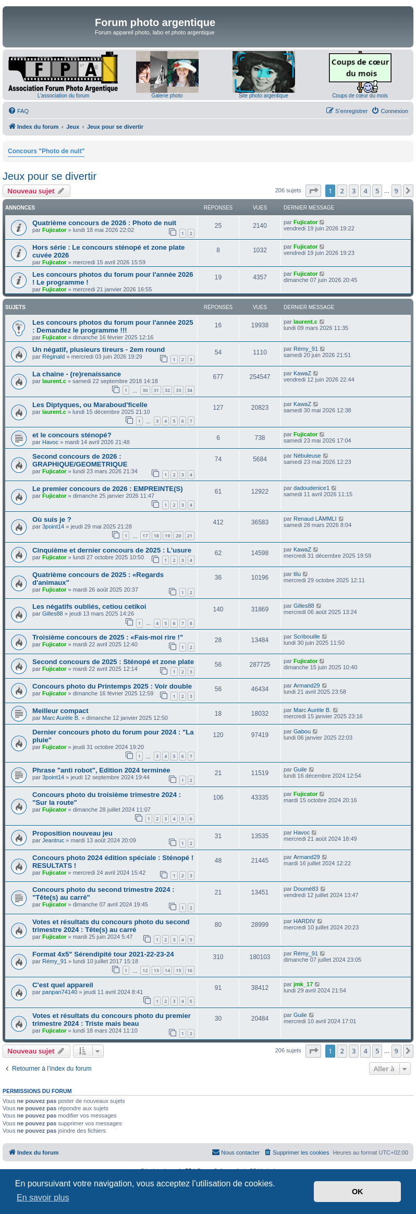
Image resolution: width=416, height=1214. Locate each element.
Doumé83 (306, 889)
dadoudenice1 (311, 488)
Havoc (50, 442)
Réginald (53, 356)
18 (156, 535)
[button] (313, 191)
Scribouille (306, 636)
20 (178, 535)
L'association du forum (64, 96)
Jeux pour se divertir (49, 176)
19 (167, 535)
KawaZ (302, 373)
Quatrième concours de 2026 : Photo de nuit (104, 223)
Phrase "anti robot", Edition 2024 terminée (101, 770)
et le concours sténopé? (72, 435)
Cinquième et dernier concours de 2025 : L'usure (111, 550)
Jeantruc (53, 840)
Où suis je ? (51, 519)
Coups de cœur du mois (360, 96)
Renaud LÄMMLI (315, 519)
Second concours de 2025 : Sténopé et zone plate (113, 662)
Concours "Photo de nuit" (46, 151)
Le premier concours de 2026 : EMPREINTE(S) (107, 489)
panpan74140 (59, 992)
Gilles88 (52, 613)
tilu (297, 574)
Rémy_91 (305, 349)
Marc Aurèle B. (61, 718)
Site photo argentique (263, 96)
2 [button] (342, 190)
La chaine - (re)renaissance (76, 374)
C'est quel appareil (62, 985)
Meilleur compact (60, 711)
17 (145, 535)
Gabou (302, 731)
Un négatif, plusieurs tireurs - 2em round (98, 349)
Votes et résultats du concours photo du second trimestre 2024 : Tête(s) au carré (111, 926)
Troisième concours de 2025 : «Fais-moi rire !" (107, 637)
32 (167, 390)
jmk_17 (303, 984)
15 (178, 970)
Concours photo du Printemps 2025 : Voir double (112, 686)
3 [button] (354, 190)
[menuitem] (18, 111)
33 (178, 390)
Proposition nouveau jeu (72, 833)
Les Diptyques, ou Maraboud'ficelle (90, 405)
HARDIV (304, 921)
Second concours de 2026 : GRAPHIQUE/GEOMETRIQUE (79, 460)
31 (156, 390)
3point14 (53, 526)
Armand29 (306, 685)
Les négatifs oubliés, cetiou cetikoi (89, 606)
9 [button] (396, 190)
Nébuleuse (307, 455)
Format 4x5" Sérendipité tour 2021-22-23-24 (103, 954)
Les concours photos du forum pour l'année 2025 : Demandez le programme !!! (112, 326)
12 (145, 970)
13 (156, 970)
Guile (300, 769)
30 (145, 390)
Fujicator (54, 230)
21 (189, 535)
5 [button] (377, 190)
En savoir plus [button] (43, 1197)
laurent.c (305, 321)
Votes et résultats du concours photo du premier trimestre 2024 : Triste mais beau (111, 1019)
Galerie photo (166, 96)
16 (189, 970)
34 (189, 390)
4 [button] (365, 190)
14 (167, 970)
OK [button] (357, 1191)
